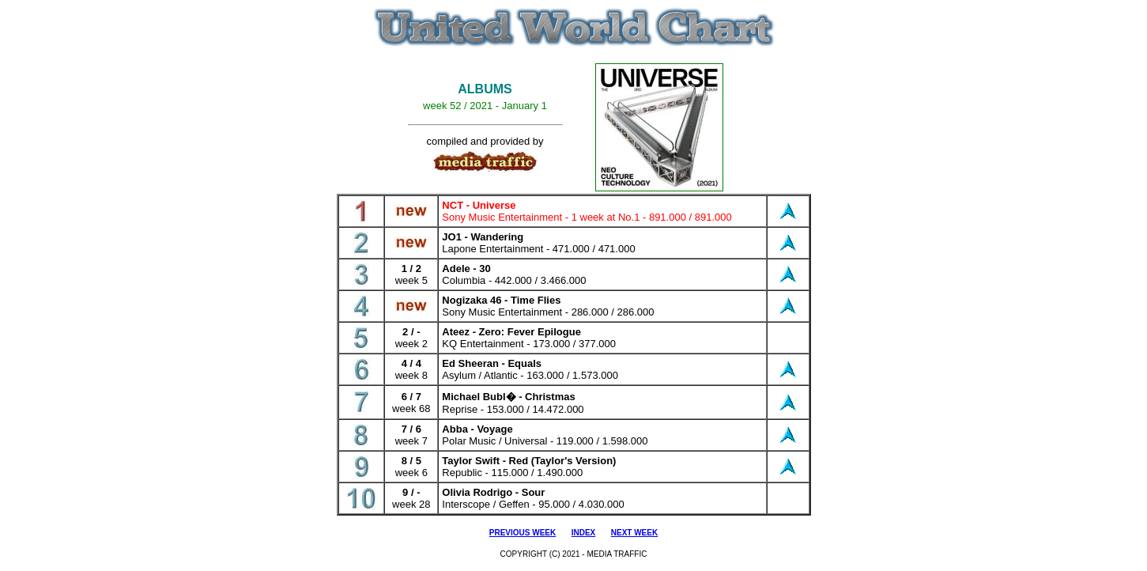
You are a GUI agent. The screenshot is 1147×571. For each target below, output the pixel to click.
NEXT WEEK (634, 532)
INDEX (584, 532)
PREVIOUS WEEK (522, 532)
